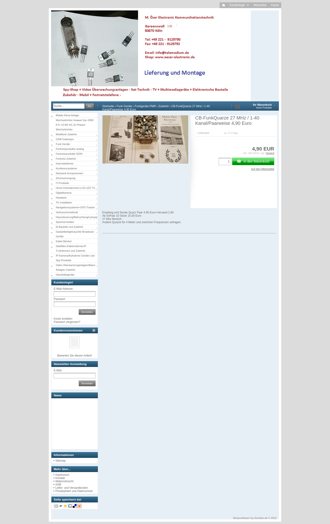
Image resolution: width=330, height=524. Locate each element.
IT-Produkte (62, 183)
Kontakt (60, 478)
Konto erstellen (63, 318)
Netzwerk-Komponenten (69, 173)
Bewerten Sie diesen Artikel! (74, 355)
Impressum (62, 474)
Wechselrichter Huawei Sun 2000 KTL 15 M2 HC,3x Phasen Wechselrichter (74, 125)
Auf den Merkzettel (262, 169)
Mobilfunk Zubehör (66, 134)
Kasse (275, 5)
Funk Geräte (124, 106)
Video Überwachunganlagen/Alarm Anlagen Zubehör (75, 267)
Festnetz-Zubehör (66, 158)
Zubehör (163, 106)
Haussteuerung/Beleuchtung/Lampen (77, 217)
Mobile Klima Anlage (67, 115)
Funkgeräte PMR (145, 106)
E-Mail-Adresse (63, 288)
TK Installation (64, 202)
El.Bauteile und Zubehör (69, 226)
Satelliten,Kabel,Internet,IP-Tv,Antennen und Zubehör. (71, 248)
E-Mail (58, 370)
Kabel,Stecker (64, 241)
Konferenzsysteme (66, 168)
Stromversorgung (65, 178)
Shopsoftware (241, 518)
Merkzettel (260, 5)
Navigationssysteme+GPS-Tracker (75, 207)
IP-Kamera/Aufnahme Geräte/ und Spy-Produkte (75, 258)
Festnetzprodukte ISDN (69, 153)
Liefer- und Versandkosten (71, 487)
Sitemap (60, 460)
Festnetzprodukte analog (70, 149)
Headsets (61, 197)
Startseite (108, 106)
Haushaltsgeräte (65, 274)
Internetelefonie (64, 163)
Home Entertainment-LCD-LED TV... (76, 187)
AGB (58, 484)
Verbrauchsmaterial (67, 212)
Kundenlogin (239, 5)
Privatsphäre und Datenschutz (74, 491)
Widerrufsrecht (64, 481)
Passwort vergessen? (67, 322)
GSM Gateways (65, 139)
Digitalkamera (63, 192)
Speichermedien (65, 222)
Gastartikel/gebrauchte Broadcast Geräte (75, 234)
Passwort (59, 299)
